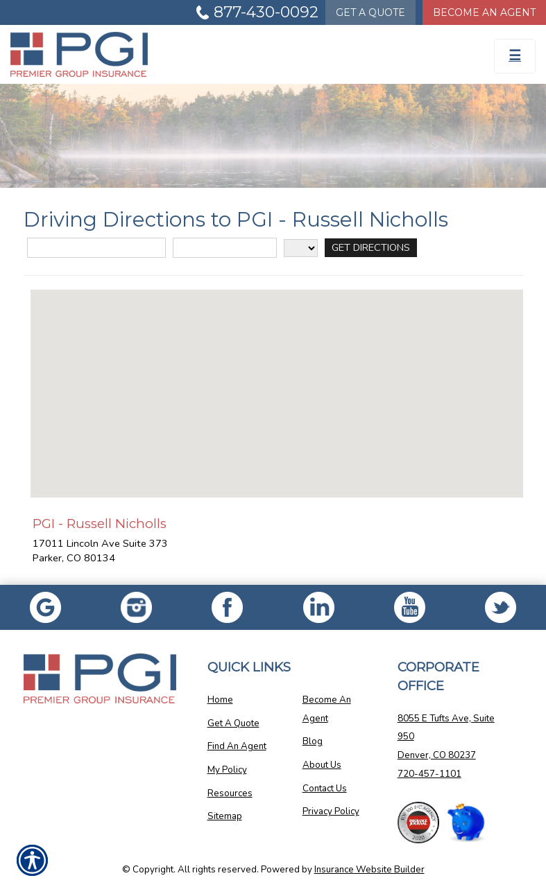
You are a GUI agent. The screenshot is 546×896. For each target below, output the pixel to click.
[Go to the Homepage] (204, 54)
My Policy (227, 770)
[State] (301, 248)
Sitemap (224, 816)
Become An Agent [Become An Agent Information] (484, 12)
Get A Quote (233, 723)
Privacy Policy (330, 811)
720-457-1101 (429, 774)
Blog (312, 741)
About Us (321, 765)
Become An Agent (326, 709)
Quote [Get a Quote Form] (370, 12)
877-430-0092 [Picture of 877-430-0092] (266, 12)
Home (220, 700)
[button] (277, 381)
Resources (230, 793)
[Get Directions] (371, 247)
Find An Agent (236, 746)
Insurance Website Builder (369, 869)
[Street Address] (96, 248)
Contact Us (324, 788)
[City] (225, 248)
